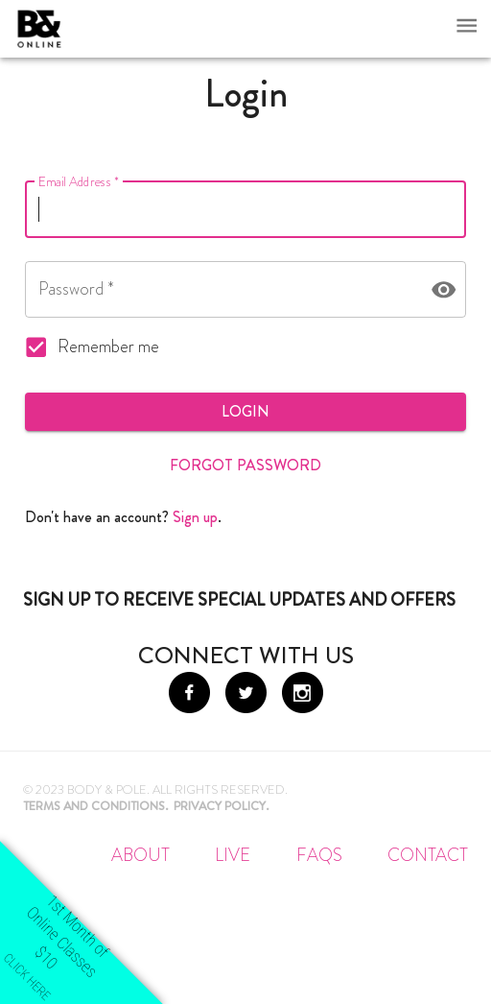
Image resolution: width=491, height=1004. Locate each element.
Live (232, 855)
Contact (427, 855)
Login (246, 412)
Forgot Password (246, 465)
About (140, 855)
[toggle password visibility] (443, 289)
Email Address (78, 182)
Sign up (195, 517)
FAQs (319, 855)
